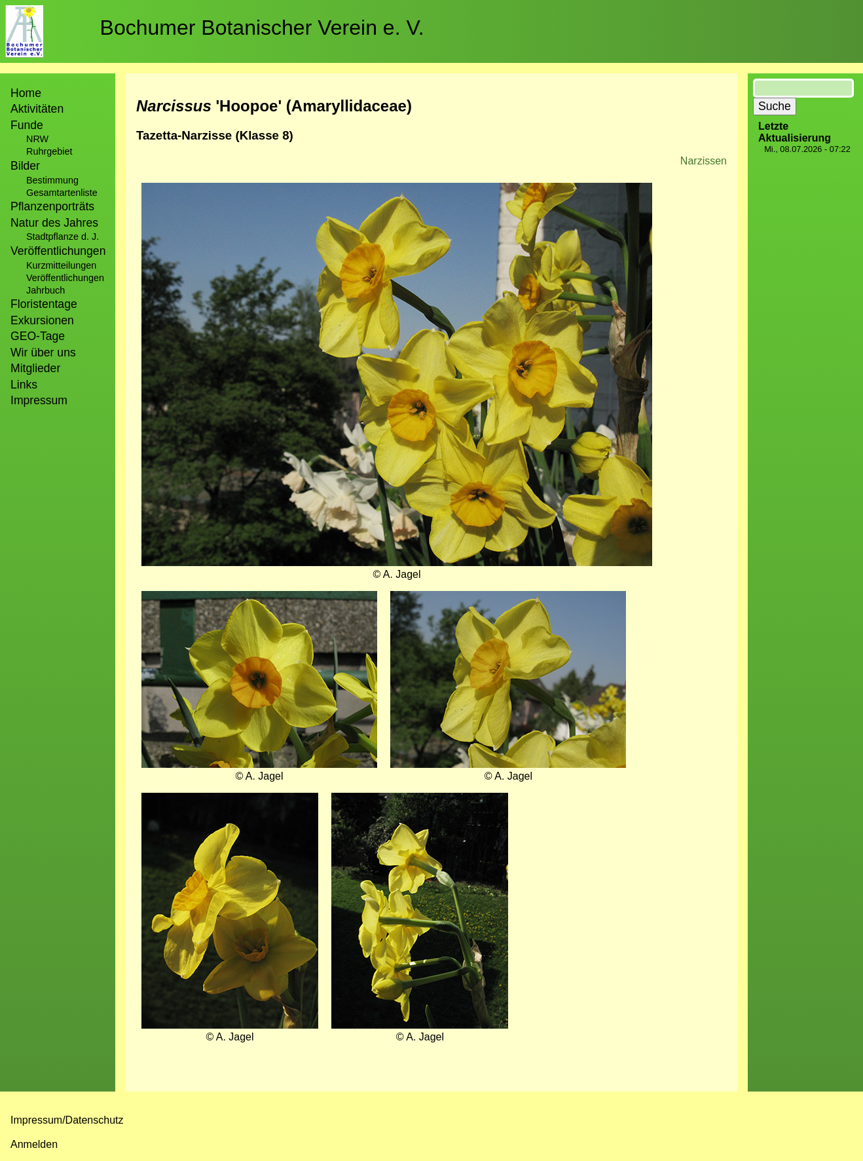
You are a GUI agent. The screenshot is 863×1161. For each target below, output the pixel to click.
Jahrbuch (45, 290)
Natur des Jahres (54, 222)
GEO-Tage (37, 336)
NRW (37, 139)
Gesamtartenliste (62, 192)
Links (23, 384)
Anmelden (34, 1144)
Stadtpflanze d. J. (62, 236)
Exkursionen (42, 320)
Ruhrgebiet (49, 151)
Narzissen (703, 160)
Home (25, 93)
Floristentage (43, 304)
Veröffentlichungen (65, 278)
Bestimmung (52, 180)
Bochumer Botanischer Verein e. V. (262, 27)
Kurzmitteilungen (61, 265)
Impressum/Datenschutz (67, 1120)
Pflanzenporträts (52, 206)
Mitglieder (35, 368)
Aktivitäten (37, 108)
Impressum (38, 400)
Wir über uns (43, 352)
